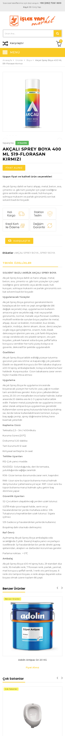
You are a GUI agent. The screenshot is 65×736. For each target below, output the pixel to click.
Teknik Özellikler (17, 279)
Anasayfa (7, 60)
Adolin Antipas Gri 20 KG (32, 676)
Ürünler (19, 60)
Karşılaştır (19, 257)
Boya (29, 60)
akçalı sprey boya (26, 269)
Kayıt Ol (27, 7)
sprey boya (47, 269)
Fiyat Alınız (14, 184)
